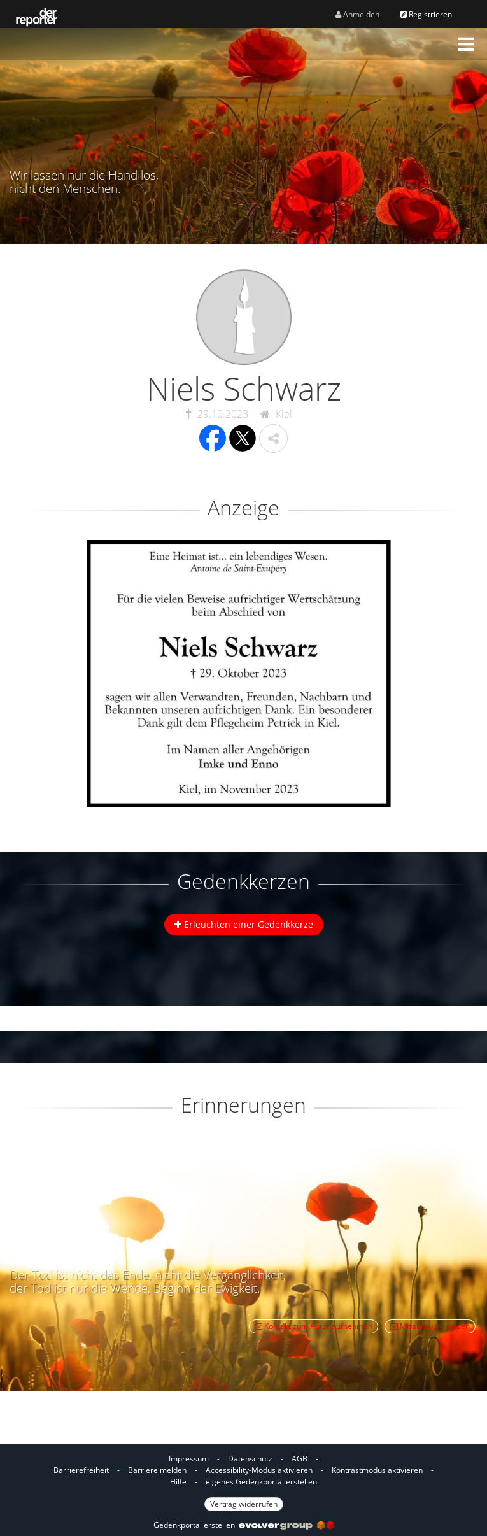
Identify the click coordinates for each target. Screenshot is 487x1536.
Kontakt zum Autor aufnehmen (313, 1326)
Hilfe (178, 1481)
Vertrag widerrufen (244, 1503)
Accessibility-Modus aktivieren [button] (259, 1470)
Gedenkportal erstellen (243, 1524)
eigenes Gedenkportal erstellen (261, 1481)
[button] (466, 44)
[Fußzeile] (243, 1480)
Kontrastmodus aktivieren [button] (377, 1470)
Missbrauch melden (430, 1326)
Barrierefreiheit (81, 1470)
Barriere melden (157, 1470)
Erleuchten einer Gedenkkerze (243, 924)
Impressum (189, 1458)
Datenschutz (250, 1458)
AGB (299, 1458)
